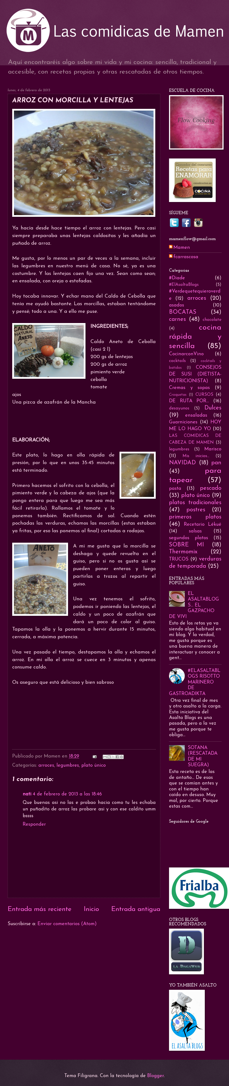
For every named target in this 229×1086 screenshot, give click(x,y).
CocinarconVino (186, 354)
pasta (175, 488)
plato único (93, 765)
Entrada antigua (135, 909)
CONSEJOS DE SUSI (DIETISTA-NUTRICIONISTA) (195, 374)
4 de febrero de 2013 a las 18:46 (67, 794)
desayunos (179, 408)
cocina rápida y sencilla (195, 337)
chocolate (212, 320)
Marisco (212, 449)
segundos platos (188, 537)
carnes (177, 319)
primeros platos (195, 517)
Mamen (181, 247)
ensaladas (196, 415)
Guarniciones (183, 422)
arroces (46, 765)
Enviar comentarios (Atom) (67, 923)
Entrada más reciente (40, 909)
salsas (195, 531)
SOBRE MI (186, 545)
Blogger (155, 1075)
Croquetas (177, 395)
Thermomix (183, 552)
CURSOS (204, 394)
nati (27, 794)
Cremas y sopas (189, 387)
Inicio (91, 909)
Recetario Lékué (202, 524)
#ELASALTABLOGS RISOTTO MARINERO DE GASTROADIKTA (194, 682)
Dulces (212, 408)
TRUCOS (178, 559)
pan (216, 463)
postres (195, 510)
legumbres (67, 765)
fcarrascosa (185, 256)
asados (176, 305)
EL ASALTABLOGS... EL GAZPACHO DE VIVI (194, 605)
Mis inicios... (196, 456)
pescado (210, 488)
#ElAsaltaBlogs (184, 285)
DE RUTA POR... (189, 401)
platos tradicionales (195, 503)
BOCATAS (182, 312)
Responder (34, 824)
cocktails (177, 361)
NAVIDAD (182, 463)
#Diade (177, 278)
